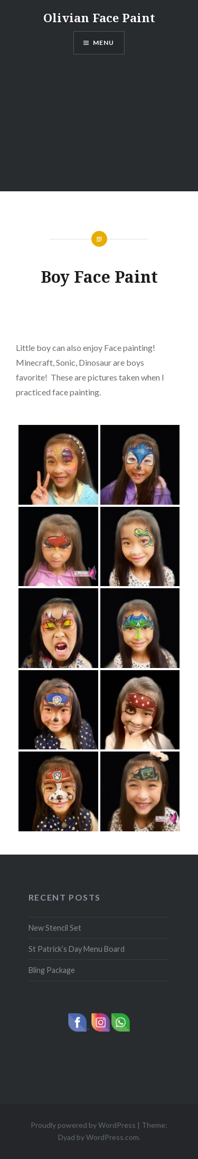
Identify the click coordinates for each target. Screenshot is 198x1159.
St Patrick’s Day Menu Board (77, 948)
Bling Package (52, 970)
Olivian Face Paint (99, 17)
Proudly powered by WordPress (83, 1124)
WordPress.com (112, 1137)
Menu (104, 43)
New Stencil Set (55, 927)
